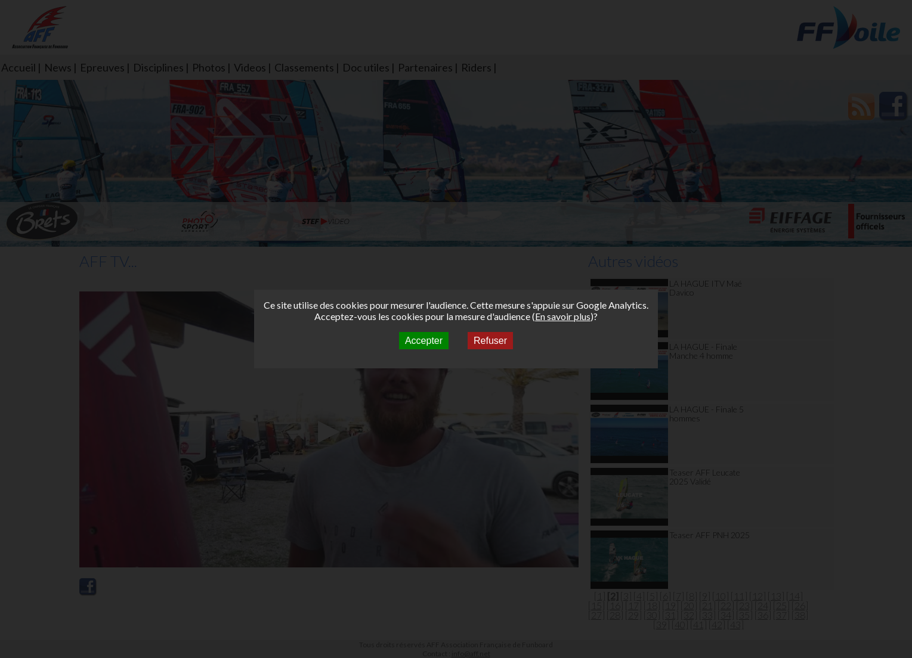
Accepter (424, 341)
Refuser (490, 341)
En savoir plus (563, 316)
